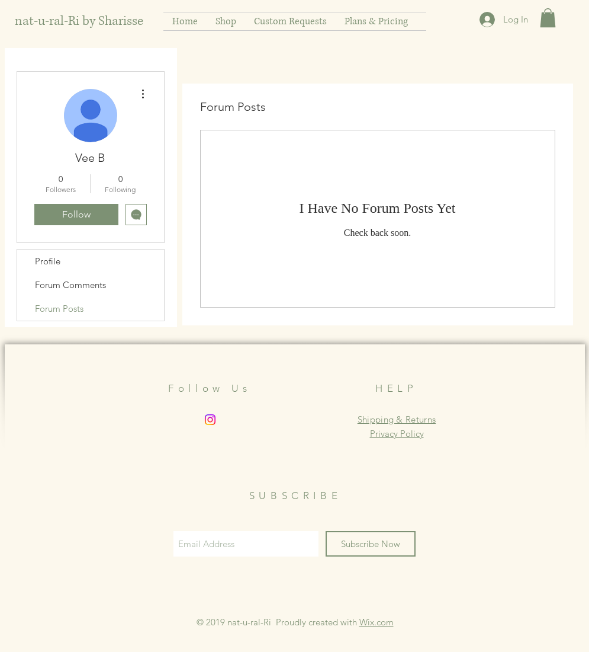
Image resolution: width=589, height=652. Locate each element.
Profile (47, 261)
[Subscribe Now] (371, 544)
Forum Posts (59, 308)
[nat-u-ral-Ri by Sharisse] (82, 21)
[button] (548, 17)
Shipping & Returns (397, 419)
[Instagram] (210, 420)
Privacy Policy (397, 433)
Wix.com (376, 622)
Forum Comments (70, 284)
